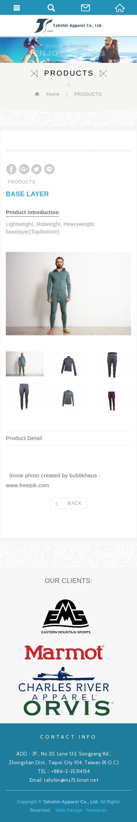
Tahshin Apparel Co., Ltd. (68, 25)
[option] (68, 294)
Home (52, 94)
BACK (75, 503)
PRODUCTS (88, 94)
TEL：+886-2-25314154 (64, 771)
